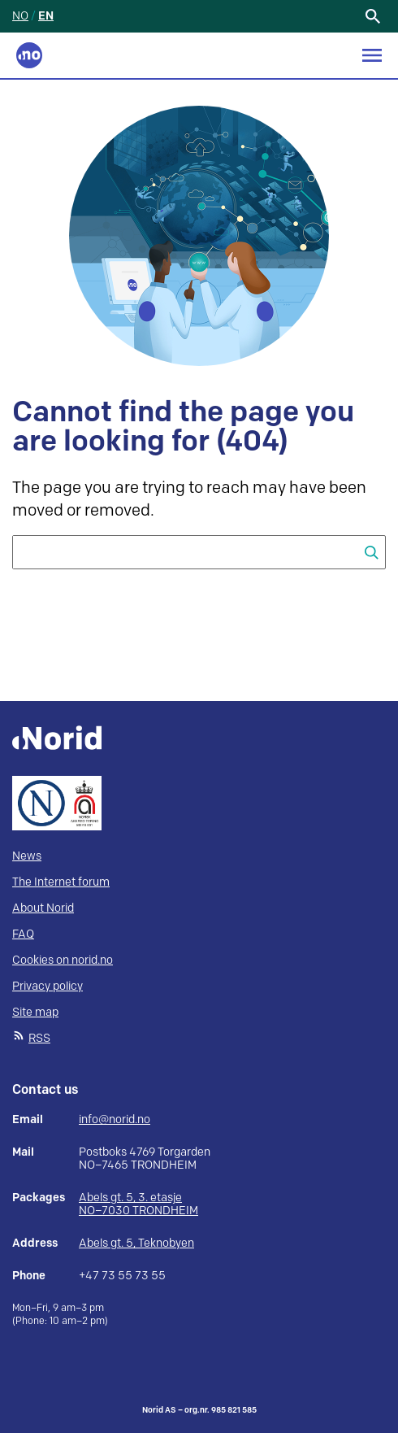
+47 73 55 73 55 (122, 1276)
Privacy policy (47, 986)
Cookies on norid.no (62, 960)
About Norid (43, 908)
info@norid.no (114, 1119)
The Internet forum (61, 882)
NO (20, 16)
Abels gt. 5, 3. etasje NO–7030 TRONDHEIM (138, 1204)
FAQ (23, 934)
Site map (35, 1012)
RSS (39, 1038)
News (26, 856)
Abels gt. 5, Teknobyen (136, 1243)
